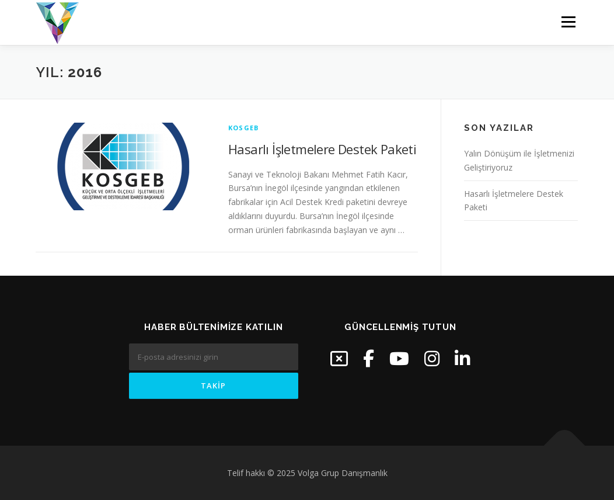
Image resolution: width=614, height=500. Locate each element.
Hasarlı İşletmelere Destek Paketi (322, 149)
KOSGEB (243, 127)
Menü (568, 21)
